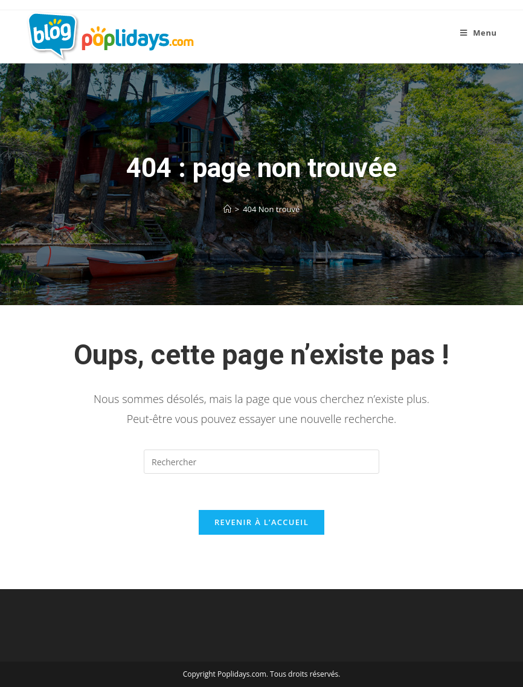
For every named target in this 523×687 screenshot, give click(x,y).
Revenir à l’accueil (261, 522)
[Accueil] (227, 209)
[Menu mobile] (478, 32)
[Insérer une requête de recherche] (261, 462)
